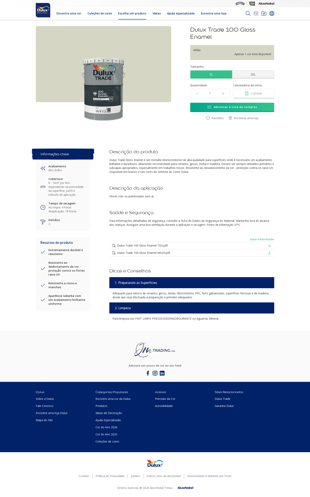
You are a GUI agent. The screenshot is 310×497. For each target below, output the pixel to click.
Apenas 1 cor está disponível (252, 54)
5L (211, 74)
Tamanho (197, 67)
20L (253, 74)
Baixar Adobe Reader (262, 239)
